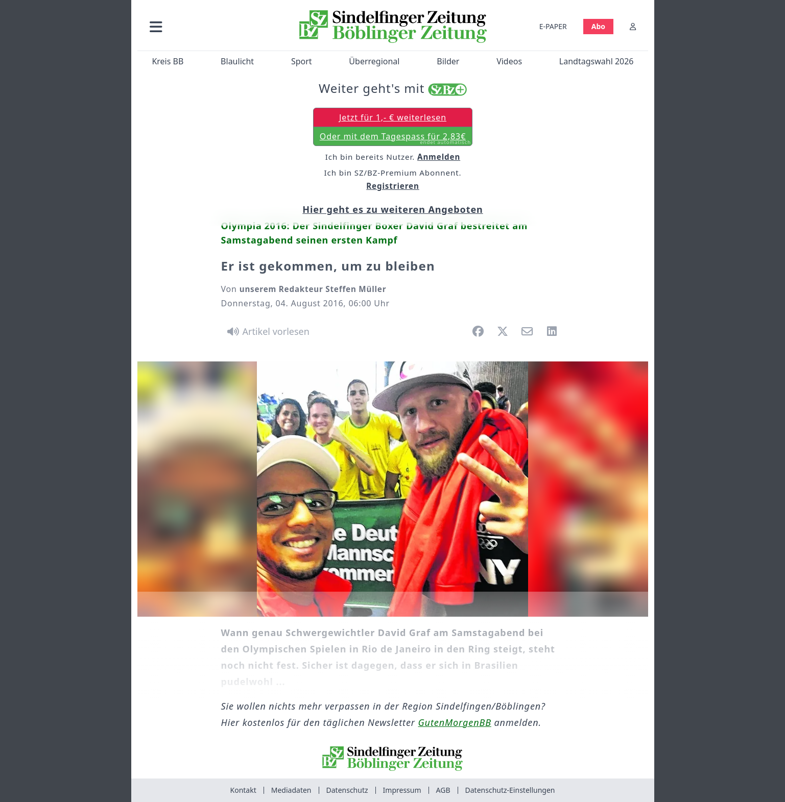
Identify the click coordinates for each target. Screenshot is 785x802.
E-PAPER (552, 26)
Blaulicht (237, 61)
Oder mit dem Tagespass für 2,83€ (394, 137)
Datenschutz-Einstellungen (510, 790)
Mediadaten (291, 790)
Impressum (402, 790)
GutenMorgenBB (454, 722)
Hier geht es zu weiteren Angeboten (392, 209)
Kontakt (243, 790)
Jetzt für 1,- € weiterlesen (392, 117)
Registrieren (392, 186)
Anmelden (438, 156)
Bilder (448, 61)
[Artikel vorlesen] (267, 331)
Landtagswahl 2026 (596, 61)
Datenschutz (347, 790)
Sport (301, 61)
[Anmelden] (633, 26)
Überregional (374, 61)
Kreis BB (167, 61)
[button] (210, 26)
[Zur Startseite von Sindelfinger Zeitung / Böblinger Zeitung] (392, 26)
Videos (509, 61)
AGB (443, 790)
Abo (598, 26)
